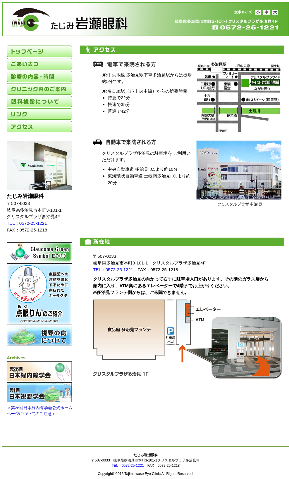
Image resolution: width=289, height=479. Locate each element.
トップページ (39, 51)
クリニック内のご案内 (39, 89)
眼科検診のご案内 (39, 101)
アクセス (39, 126)
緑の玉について (39, 252)
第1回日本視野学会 (39, 392)
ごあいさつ (39, 63)
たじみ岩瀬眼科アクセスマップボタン (109, 212)
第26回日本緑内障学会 (39, 371)
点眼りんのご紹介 (39, 294)
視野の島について (39, 336)
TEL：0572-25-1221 (27, 223)
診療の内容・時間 (39, 76)
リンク (39, 114)
